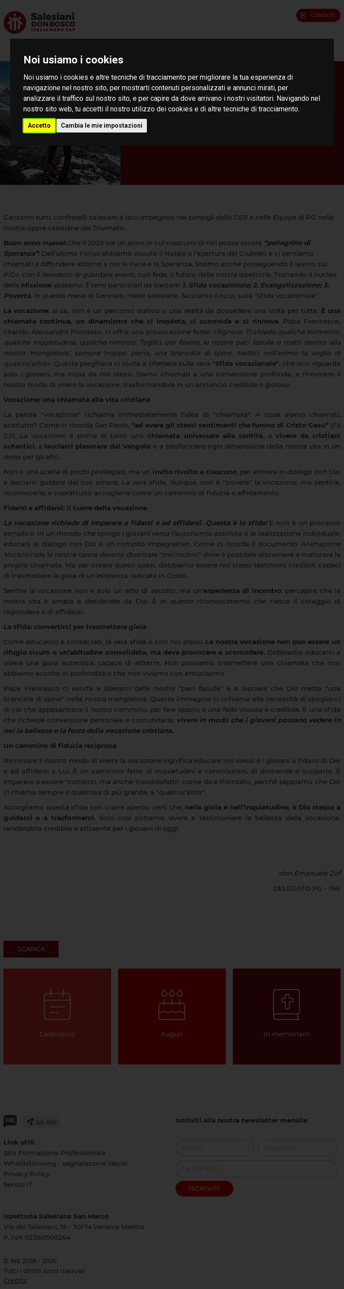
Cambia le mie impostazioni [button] (101, 125)
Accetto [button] (39, 125)
